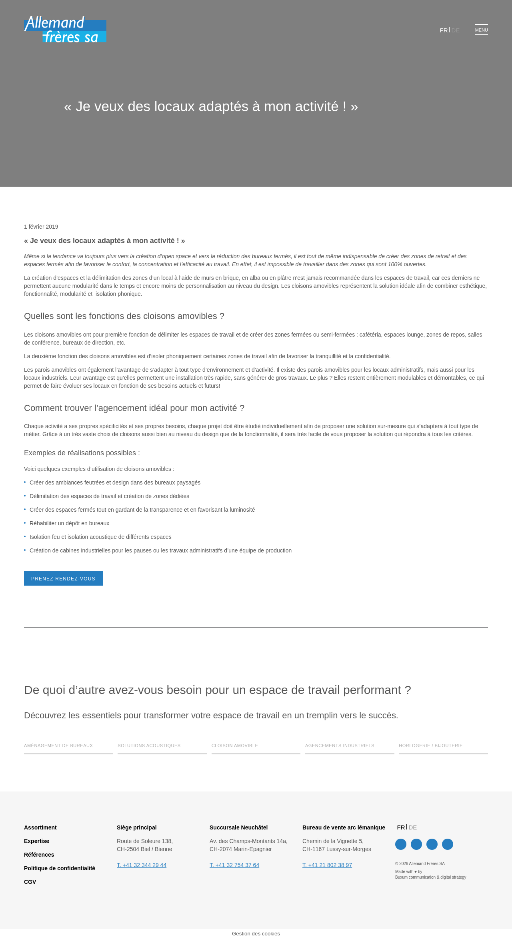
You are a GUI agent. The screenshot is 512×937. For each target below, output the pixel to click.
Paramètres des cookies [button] (207, 497)
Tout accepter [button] (266, 497)
